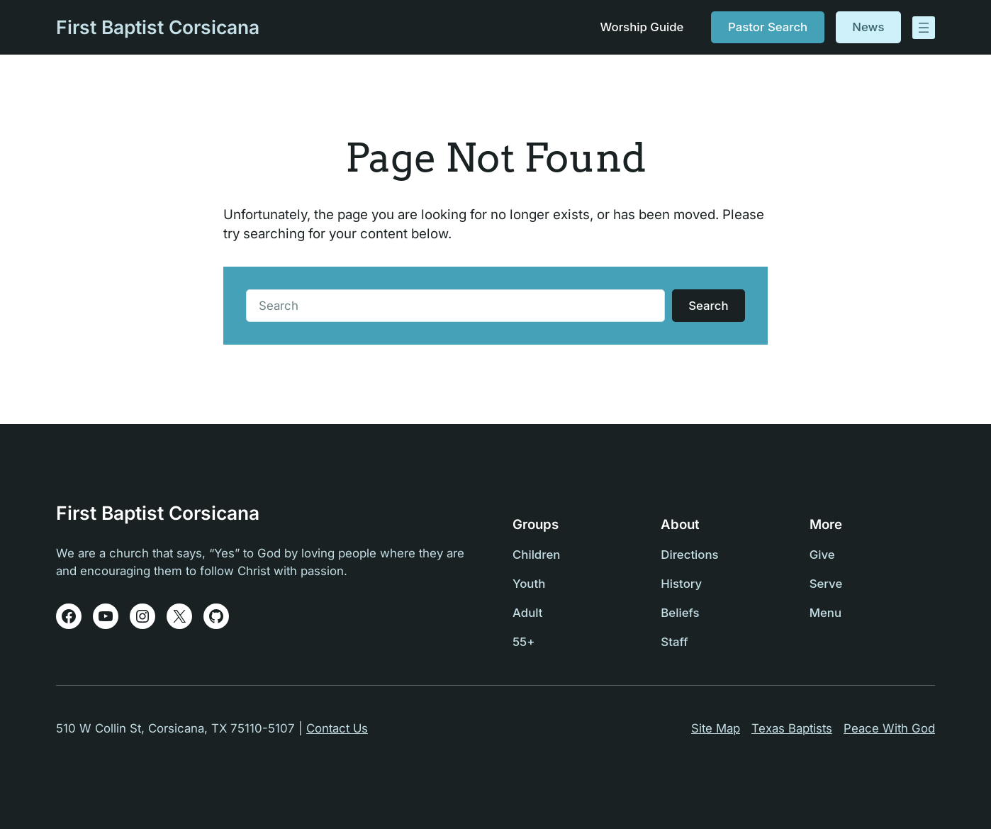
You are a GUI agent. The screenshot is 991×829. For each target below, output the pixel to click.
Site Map (715, 728)
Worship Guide (641, 27)
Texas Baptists (791, 728)
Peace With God (889, 728)
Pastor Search (767, 27)
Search (708, 306)
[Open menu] (923, 27)
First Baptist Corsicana (157, 27)
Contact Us (337, 728)
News (868, 27)
